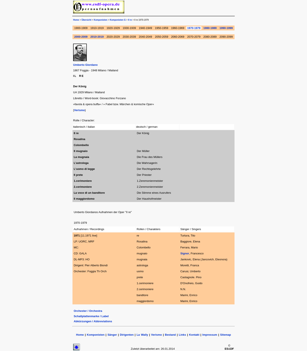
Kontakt (195, 334)
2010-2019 (97, 36)
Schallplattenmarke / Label (91, 316)
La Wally (142, 334)
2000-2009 (80, 36)
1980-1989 (210, 28)
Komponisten (100, 20)
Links (182, 334)
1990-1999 (226, 28)
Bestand (170, 334)
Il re (130, 20)
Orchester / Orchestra (88, 310)
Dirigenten (126, 334)
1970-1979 (193, 28)
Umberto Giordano (85, 64)
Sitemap (225, 334)
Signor (184, 253)
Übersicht (86, 20)
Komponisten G (118, 20)
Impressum (209, 334)
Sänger (112, 334)
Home (76, 20)
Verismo (79, 110)
